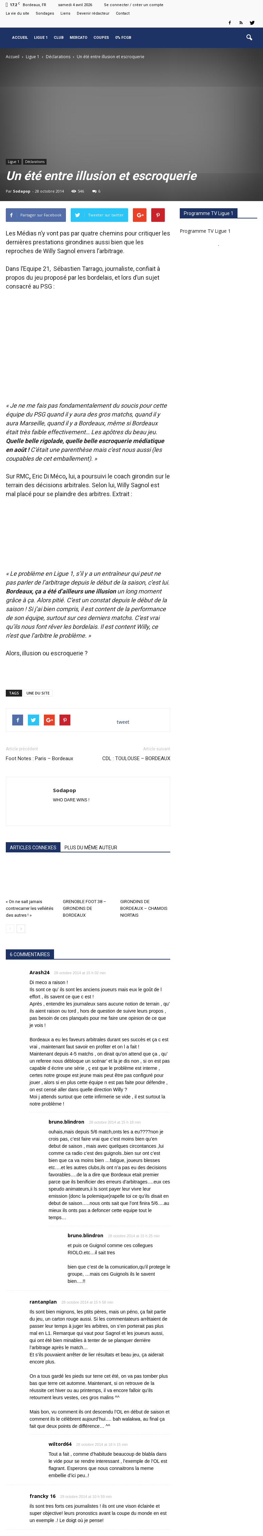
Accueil (20, 37)
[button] (249, 38)
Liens (65, 13)
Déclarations (35, 161)
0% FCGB (123, 37)
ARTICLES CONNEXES (33, 823)
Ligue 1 (41, 37)
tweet (123, 697)
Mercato (78, 37)
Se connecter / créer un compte (133, 5)
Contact (122, 13)
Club (59, 37)
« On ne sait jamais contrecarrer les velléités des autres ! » (29, 884)
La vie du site (17, 13)
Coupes (101, 37)
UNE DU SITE (38, 668)
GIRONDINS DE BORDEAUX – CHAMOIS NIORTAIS (144, 884)
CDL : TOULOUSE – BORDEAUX (136, 734)
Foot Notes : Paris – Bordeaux (39, 734)
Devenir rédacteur (93, 13)
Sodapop (21, 191)
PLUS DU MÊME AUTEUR (91, 823)
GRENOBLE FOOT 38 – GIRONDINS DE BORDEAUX (84, 884)
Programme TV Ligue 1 (205, 231)
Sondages (45, 13)
